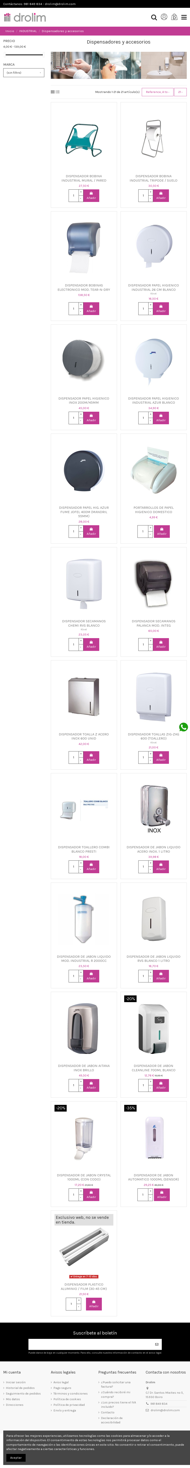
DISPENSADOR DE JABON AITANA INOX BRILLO (84, 1068)
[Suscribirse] (157, 1344)
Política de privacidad (69, 1405)
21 (180, 92)
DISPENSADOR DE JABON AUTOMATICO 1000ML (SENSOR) (153, 1177)
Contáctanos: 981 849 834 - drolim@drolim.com (39, 4)
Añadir (91, 196)
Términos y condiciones (70, 1393)
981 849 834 (158, 1404)
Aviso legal (61, 1382)
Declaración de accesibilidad (112, 1420)
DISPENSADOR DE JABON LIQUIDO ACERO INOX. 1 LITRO (153, 849)
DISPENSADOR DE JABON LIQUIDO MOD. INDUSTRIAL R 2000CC (84, 958)
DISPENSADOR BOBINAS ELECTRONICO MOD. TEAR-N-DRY (84, 287)
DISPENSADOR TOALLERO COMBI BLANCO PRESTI (84, 849)
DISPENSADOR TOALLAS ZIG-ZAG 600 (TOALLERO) (153, 736)
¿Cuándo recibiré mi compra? (115, 1394)
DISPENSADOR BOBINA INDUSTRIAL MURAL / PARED (83, 178)
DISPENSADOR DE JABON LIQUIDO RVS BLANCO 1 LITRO (153, 958)
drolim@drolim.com (165, 1410)
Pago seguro (62, 1388)
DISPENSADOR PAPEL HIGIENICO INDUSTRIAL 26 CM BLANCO (153, 287)
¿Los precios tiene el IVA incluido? (118, 1405)
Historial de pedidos (20, 1388)
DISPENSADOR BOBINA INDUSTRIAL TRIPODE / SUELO (153, 178)
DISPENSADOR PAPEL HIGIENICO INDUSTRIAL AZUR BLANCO (153, 400)
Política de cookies (67, 1399)
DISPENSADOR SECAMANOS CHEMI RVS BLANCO (84, 623)
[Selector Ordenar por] (157, 92)
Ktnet (153, 293)
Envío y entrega (64, 1410)
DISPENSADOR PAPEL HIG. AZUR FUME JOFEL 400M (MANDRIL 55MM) (84, 512)
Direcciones (14, 1405)
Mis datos (13, 1399)
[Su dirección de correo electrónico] (90, 1344)
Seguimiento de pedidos (23, 1393)
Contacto (107, 1412)
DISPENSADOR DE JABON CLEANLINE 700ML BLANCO (153, 1068)
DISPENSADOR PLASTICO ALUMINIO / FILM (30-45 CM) (84, 1286)
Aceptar (16, 1458)
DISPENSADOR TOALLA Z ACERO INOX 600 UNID (84, 736)
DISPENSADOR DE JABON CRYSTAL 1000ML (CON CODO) (84, 1177)
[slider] (5, 54)
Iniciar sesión (16, 1382)
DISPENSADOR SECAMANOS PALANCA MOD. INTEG (153, 623)
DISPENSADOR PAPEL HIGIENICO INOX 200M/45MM (83, 400)
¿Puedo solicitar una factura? (116, 1384)
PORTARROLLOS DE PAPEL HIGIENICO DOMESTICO (154, 510)
